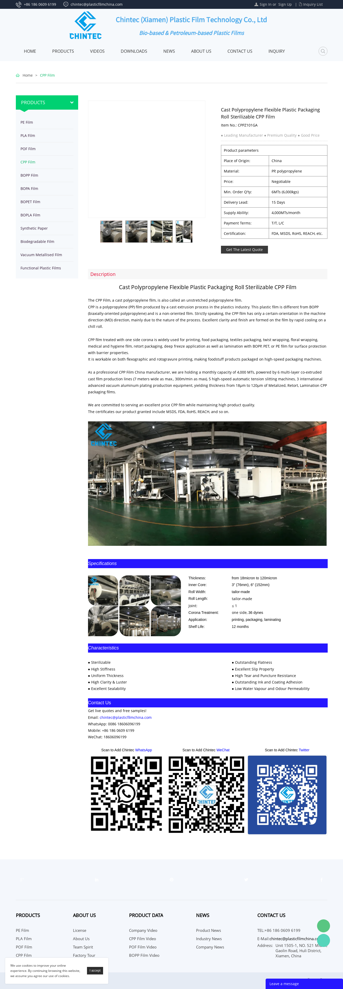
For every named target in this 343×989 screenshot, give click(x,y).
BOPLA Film (30, 215)
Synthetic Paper (34, 228)
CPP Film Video (142, 938)
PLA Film (28, 135)
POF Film (28, 148)
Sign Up (285, 4)
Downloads (134, 51)
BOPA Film (29, 188)
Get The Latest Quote (244, 249)
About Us (201, 51)
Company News (210, 947)
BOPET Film (30, 201)
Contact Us (239, 51)
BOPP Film (29, 175)
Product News (208, 930)
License (79, 930)
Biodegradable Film (37, 241)
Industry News (209, 938)
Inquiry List (313, 4)
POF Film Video (143, 947)
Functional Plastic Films (41, 267)
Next (185, 232)
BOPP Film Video (144, 955)
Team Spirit (83, 947)
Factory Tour (84, 955)
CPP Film (47, 75)
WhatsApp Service (323, 940)
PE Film (27, 122)
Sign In (266, 4)
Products (63, 51)
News (169, 51)
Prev (107, 232)
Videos (97, 51)
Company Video (143, 930)
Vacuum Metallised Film (41, 254)
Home (30, 51)
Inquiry (276, 51)
